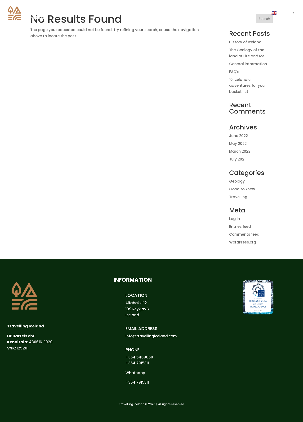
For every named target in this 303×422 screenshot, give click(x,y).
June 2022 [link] (238, 135)
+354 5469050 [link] (139, 357)
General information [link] (248, 63)
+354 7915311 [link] (137, 363)
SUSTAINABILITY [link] (228, 13)
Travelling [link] (238, 196)
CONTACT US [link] (256, 13)
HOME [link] (171, 13)
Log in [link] (234, 218)
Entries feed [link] (240, 226)
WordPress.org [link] (242, 242)
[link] (32, 12)
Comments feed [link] (244, 234)
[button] (283, 18)
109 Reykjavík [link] (137, 309)
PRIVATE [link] (186, 13)
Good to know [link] (242, 189)
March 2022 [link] (239, 151)
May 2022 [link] (238, 143)
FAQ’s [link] (234, 71)
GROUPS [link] (204, 13)
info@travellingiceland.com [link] (151, 336)
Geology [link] (237, 181)
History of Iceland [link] (245, 42)
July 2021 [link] (237, 159)
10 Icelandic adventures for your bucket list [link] (247, 85)
